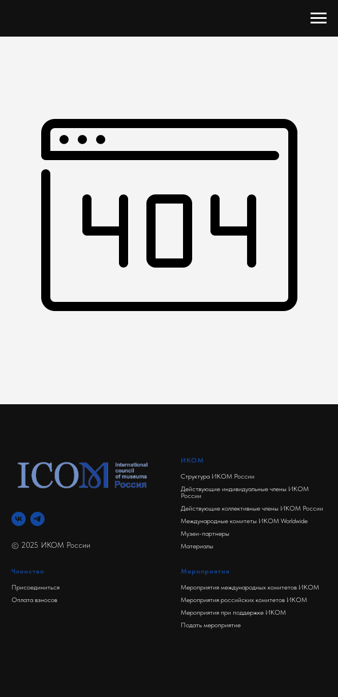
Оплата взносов (34, 600)
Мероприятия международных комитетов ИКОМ (250, 587)
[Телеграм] (37, 519)
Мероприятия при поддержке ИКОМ (233, 612)
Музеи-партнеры (205, 533)
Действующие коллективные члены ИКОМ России (252, 508)
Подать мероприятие (211, 625)
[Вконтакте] (18, 519)
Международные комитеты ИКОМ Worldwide (244, 521)
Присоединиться (35, 587)
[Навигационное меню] (319, 18)
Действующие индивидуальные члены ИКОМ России (245, 492)
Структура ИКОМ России (218, 476)
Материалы (197, 546)
